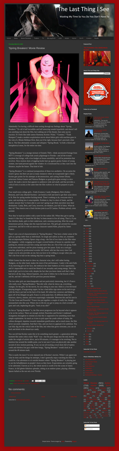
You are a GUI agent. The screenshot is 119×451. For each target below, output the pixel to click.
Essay (93, 415)
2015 (87, 256)
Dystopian (96, 401)
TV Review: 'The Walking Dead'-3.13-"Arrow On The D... (97, 313)
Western (86, 403)
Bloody (94, 412)
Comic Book (94, 394)
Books (96, 38)
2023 (87, 236)
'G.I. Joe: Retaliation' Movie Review (97, 291)
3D (89, 417)
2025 (87, 231)
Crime (98, 392)
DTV (109, 398)
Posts (87, 425)
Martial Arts (87, 392)
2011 (87, 336)
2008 (87, 344)
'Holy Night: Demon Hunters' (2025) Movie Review (102, 197)
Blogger (74, 441)
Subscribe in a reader (90, 352)
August (89, 273)
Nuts (26, 383)
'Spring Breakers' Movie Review (96, 300)
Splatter (92, 405)
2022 (87, 238)
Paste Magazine (89, 366)
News (16, 38)
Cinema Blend (89, 373)
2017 (87, 251)
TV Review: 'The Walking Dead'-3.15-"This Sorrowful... (97, 294)
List (85, 394)
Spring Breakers (35, 383)
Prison (106, 412)
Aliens (85, 405)
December (90, 263)
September (90, 271)
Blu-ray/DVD (51, 38)
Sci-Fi (81, 38)
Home (9, 38)
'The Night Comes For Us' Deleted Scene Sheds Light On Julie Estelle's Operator (102, 183)
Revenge (86, 398)
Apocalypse (87, 412)
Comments (89, 429)
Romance (104, 407)
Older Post (74, 396)
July (88, 276)
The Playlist (88, 364)
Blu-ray (102, 398)
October (89, 268)
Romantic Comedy (88, 414)
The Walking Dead (91, 399)
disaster (108, 408)
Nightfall (100, 417)
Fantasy (100, 403)
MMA (85, 417)
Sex (29, 383)
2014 (87, 259)
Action (67, 38)
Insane (15, 383)
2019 (87, 246)
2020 (87, 244)
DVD (96, 396)
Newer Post (12, 396)
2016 (87, 254)
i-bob (62, 441)
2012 (87, 334)
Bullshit (89, 410)
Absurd (100, 408)
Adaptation (106, 394)
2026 (87, 228)
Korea (94, 398)
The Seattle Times (90, 359)
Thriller (94, 390)
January (89, 331)
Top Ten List (94, 407)
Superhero (105, 396)
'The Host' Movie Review (94, 288)
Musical (93, 408)
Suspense (104, 410)
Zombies (89, 396)
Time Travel (105, 414)
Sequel (102, 399)
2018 (87, 248)
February (90, 328)
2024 (87, 233)
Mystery (105, 405)
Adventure (105, 401)
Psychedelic (105, 415)
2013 (87, 261)
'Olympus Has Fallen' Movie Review (97, 297)
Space (85, 408)
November (90, 266)
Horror (74, 38)
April (88, 283)
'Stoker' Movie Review (93, 306)
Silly (85, 407)
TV (43, 38)
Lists (60, 38)
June (88, 278)
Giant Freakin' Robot (91, 362)
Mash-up (94, 417)
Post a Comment (16, 393)
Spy (106, 403)
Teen (93, 403)
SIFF (85, 390)
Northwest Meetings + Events (93, 375)
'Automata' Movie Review (101, 210)
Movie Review (21, 383)
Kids (100, 412)
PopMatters (88, 368)
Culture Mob (88, 370)
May (88, 281)
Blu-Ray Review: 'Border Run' (95, 325)
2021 (87, 241)
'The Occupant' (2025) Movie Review (100, 130)
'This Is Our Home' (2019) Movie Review (101, 118)
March (89, 286)
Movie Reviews (26, 38)
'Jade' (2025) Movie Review (102, 156)
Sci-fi (108, 385)
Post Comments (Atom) (23, 400)
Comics (88, 38)
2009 (87, 341)
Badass (92, 388)
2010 (87, 339)
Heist (98, 415)
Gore (96, 410)
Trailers (36, 38)
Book (109, 399)
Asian (104, 390)
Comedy (103, 388)
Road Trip (86, 415)
